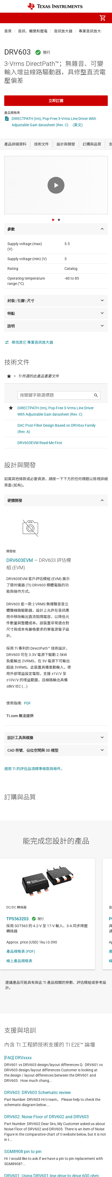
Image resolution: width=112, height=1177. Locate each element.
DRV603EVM (19, 560)
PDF (27, 703)
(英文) (78, 125)
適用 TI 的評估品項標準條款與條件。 (34, 769)
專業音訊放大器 (92, 31)
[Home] (55, 6)
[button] (9, 18)
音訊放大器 (63, 31)
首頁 (8, 31)
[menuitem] (58, 18)
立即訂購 (56, 101)
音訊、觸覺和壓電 (33, 31)
